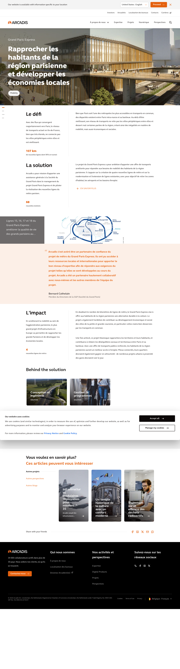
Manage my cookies (154, 657)
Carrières (164, 13)
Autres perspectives (35, 539)
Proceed (157, 5)
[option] (90, 260)
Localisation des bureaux (138, 13)
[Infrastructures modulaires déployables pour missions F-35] (73, 556)
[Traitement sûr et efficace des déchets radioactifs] (139, 556)
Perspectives (160, 22)
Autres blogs (31, 546)
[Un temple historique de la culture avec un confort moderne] (106, 556)
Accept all (154, 648)
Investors (110, 13)
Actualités (122, 13)
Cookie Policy (70, 663)
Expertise (118, 22)
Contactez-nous (18, 634)
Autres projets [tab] (32, 532)
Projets (131, 22)
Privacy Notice (51, 663)
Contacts (154, 13)
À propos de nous (98, 22)
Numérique (144, 22)
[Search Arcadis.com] (170, 22)
